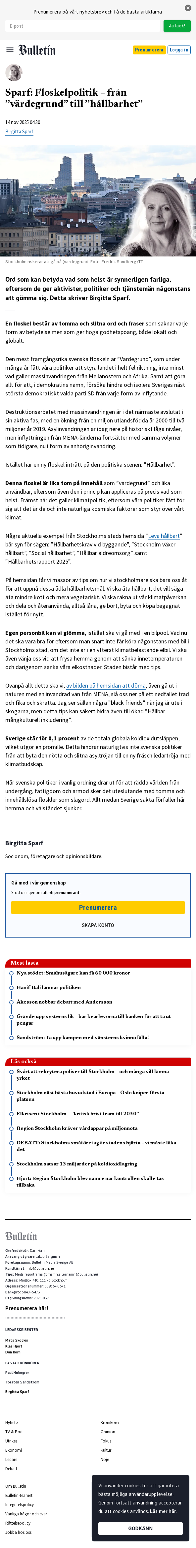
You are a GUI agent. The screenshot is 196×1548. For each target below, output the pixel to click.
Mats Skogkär (16, 1340)
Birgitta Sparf (19, 131)
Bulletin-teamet (18, 1495)
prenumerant (66, 892)
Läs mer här (163, 1511)
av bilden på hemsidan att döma (106, 685)
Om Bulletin (15, 1486)
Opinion (108, 1432)
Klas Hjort (14, 1346)
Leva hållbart (164, 536)
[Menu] (10, 49)
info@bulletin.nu (40, 1268)
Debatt (11, 1468)
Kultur (106, 1450)
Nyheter (12, 1422)
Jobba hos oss (18, 1532)
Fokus (106, 1441)
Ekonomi (13, 1450)
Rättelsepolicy (17, 1523)
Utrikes (11, 1441)
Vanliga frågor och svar (26, 1514)
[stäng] (188, 8)
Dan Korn (13, 1352)
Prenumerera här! (26, 1308)
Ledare (11, 1459)
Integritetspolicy (19, 1504)
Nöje (105, 1459)
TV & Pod (14, 1432)
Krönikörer (110, 1422)
